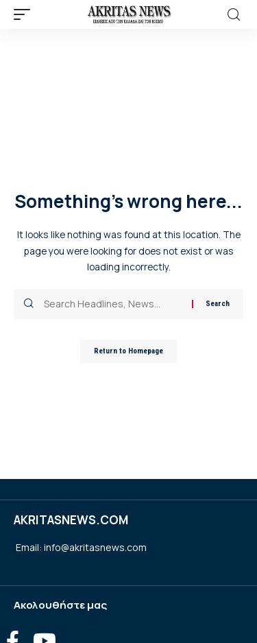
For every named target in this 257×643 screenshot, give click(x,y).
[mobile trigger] (25, 14)
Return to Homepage (128, 351)
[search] (233, 14)
